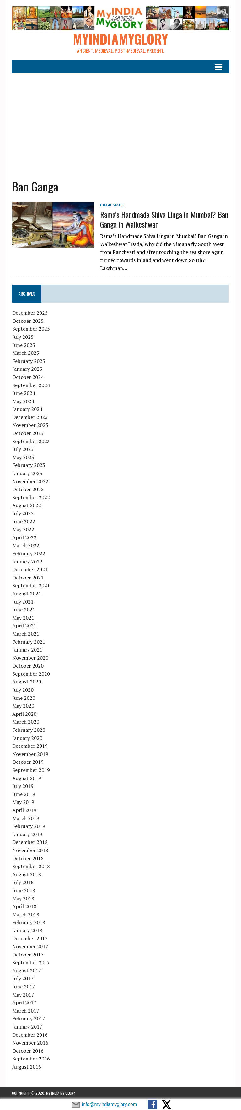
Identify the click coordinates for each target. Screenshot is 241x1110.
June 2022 (23, 521)
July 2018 (22, 882)
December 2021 (29, 569)
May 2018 (23, 898)
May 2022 (23, 529)
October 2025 (27, 321)
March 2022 (25, 545)
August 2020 (26, 681)
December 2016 (29, 1035)
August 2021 (26, 593)
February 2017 (28, 1018)
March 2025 (25, 353)
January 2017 (27, 1027)
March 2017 (25, 1011)
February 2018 (28, 922)
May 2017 (23, 995)
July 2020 (22, 690)
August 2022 (26, 505)
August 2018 (26, 874)
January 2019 (27, 834)
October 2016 (27, 1051)
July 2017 (22, 978)
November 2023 (30, 425)
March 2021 (25, 634)
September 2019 (31, 770)
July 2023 (22, 449)
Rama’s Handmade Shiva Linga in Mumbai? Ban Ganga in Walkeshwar (164, 219)
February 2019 (28, 826)
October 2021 (27, 577)
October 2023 (27, 433)
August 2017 (26, 970)
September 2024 (31, 385)
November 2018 (30, 850)
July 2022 (22, 513)
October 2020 (27, 665)
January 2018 (27, 930)
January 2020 (27, 738)
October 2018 (27, 858)
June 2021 (23, 609)
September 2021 (31, 585)
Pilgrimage (111, 205)
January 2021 (27, 650)
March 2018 (25, 914)
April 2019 (24, 810)
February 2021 (28, 641)
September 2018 (31, 866)
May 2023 (23, 457)
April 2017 (24, 1002)
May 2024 (23, 401)
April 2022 (24, 537)
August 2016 (26, 1067)
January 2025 (27, 369)
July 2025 (22, 337)
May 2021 (23, 618)
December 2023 (29, 417)
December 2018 (29, 842)
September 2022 (31, 497)
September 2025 (31, 329)
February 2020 (28, 730)
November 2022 (30, 481)
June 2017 (23, 986)
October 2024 (27, 377)
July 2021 (22, 601)
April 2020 (24, 714)
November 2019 (30, 754)
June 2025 (23, 345)
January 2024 (27, 409)
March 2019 (25, 818)
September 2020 (31, 674)
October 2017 (27, 954)
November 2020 (30, 658)
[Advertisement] (120, 122)
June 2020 (23, 698)
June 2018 (23, 890)
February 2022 (28, 553)
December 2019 (29, 746)
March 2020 (25, 722)
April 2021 (24, 625)
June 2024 (23, 393)
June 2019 (23, 794)
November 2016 (30, 1042)
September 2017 (31, 962)
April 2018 (24, 906)
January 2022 (27, 561)
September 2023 (31, 441)
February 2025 (28, 361)
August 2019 (26, 778)
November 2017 (30, 946)
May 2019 (23, 802)
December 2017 (29, 938)
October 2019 (27, 762)
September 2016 (31, 1058)
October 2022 (27, 489)
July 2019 (22, 786)
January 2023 (27, 473)
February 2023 (28, 465)
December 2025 (29, 313)
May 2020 (23, 706)
